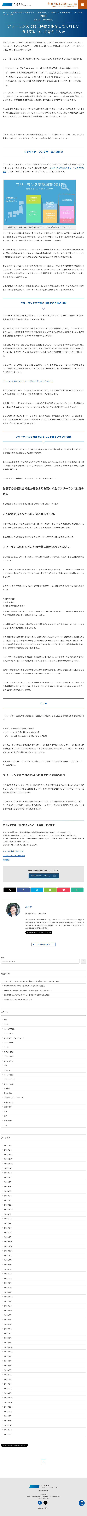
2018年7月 (8, 1365)
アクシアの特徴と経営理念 (13, 851)
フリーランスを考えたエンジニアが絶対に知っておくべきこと (28, 381)
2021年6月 (8, 1269)
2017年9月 (8, 1411)
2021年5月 (8, 1274)
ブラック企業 (8, 1075)
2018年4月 (8, 1379)
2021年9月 (8, 1255)
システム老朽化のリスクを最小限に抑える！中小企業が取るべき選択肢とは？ (31, 981)
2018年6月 (8, 1370)
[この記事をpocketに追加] (63, 890)
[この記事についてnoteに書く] (77, 890)
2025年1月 (8, 1145)
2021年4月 (8, 1278)
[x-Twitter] (45, 1503)
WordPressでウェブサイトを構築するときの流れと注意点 (24, 986)
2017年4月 (8, 1434)
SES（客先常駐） (10, 1029)
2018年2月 (8, 1388)
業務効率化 (8, 1120)
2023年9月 (8, 1168)
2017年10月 (8, 1407)
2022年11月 (8, 1209)
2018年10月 (8, 1352)
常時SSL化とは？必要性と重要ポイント (18, 999)
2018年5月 (8, 1375)
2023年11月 (8, 1159)
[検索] (83, 961)
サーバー (7, 1047)
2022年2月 (8, 1232)
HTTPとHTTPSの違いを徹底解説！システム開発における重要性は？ (28, 990)
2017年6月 (8, 1425)
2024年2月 (8, 1150)
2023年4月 (8, 1186)
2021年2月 (8, 1287)
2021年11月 (8, 1246)
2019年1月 (8, 1342)
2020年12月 (8, 1297)
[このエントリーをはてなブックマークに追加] (36, 890)
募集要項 (6, 860)
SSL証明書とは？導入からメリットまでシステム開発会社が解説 (26, 995)
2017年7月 (8, 1420)
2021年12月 (8, 1241)
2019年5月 (8, 1324)
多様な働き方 (47, 20)
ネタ (5, 1065)
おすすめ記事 (8, 1042)
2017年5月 (8, 1430)
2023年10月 (8, 1164)
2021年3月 (8, 1283)
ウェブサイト (8, 1033)
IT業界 (6, 1024)
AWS (5, 1020)
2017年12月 (8, 1398)
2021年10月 (8, 1251)
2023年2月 (8, 1196)
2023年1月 (8, 1200)
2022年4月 (8, 1223)
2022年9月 (8, 1214)
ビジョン (7, 1070)
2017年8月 (8, 1416)
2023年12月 (8, 1154)
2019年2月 (8, 1338)
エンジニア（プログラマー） (14, 1038)
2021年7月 (8, 1264)
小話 (5, 1111)
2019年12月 (8, 1310)
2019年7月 (8, 1319)
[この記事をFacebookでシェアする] (23, 890)
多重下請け (8, 1107)
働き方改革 (8, 1093)
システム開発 (8, 1056)
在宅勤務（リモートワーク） (14, 1097)
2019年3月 (8, 1333)
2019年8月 (8, 1315)
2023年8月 (8, 1173)
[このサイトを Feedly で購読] (50, 890)
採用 (5, 1116)
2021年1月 (8, 1292)
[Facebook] (40, 1503)
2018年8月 (8, 1361)
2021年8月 (8, 1260)
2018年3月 (8, 1384)
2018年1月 (8, 1393)
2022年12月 (8, 1205)
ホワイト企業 (8, 1084)
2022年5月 (8, 1219)
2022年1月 (8, 1237)
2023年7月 (8, 1177)
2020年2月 (8, 1306)
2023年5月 (8, 1182)
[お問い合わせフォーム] (82, 4)
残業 (5, 1125)
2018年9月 (8, 1356)
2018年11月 (8, 1347)
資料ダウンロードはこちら (43, 876)
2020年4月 (8, 1301)
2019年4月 (8, 1329)
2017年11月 (8, 1402)
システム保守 (8, 1052)
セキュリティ (8, 1061)
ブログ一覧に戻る (43, 944)
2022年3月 (8, 1228)
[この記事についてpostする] (10, 890)
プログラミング (9, 1079)
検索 (2, 957)
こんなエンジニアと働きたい (14, 855)
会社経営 (7, 1088)
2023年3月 (8, 1191)
